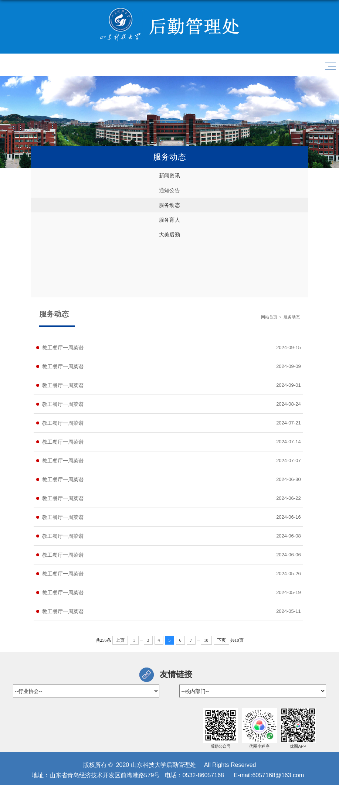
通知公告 (169, 190)
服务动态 (169, 205)
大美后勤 (169, 235)
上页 (120, 640)
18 (206, 640)
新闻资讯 (169, 175)
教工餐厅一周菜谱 (63, 348)
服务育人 (169, 220)
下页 (221, 640)
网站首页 (269, 317)
